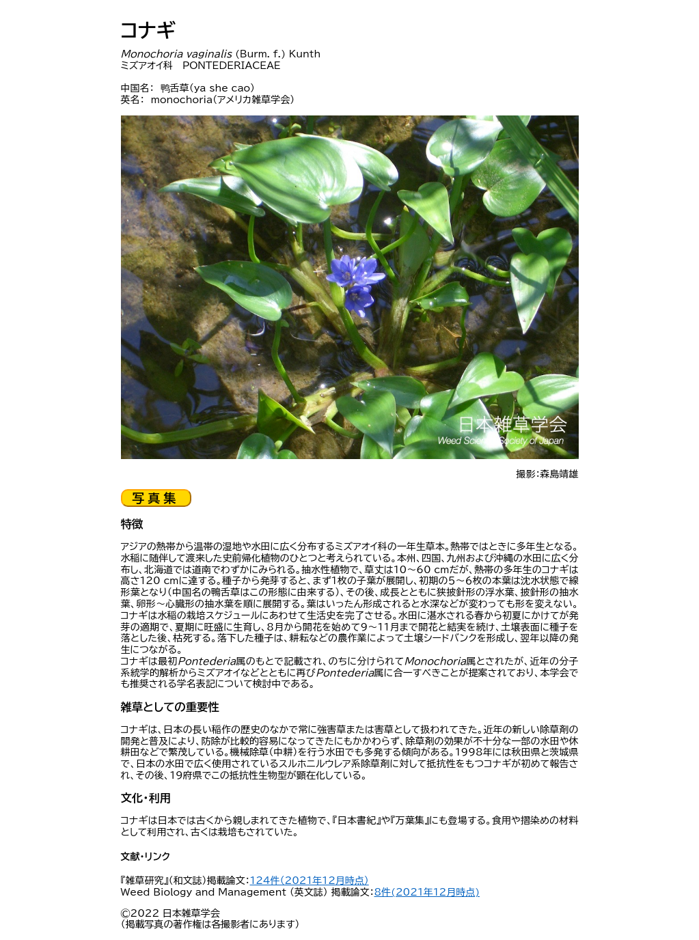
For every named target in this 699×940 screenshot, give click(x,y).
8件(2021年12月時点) (427, 892)
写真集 (156, 498)
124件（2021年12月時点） (309, 880)
